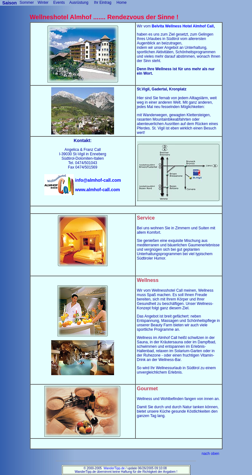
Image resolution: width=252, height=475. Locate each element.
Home (122, 2)
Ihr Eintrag (102, 2)
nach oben (210, 453)
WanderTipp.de (114, 468)
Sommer (26, 2)
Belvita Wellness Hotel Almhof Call (183, 26)
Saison (10, 2)
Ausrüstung (78, 2)
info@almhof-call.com (98, 180)
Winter (43, 2)
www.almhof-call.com (97, 189)
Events (59, 2)
